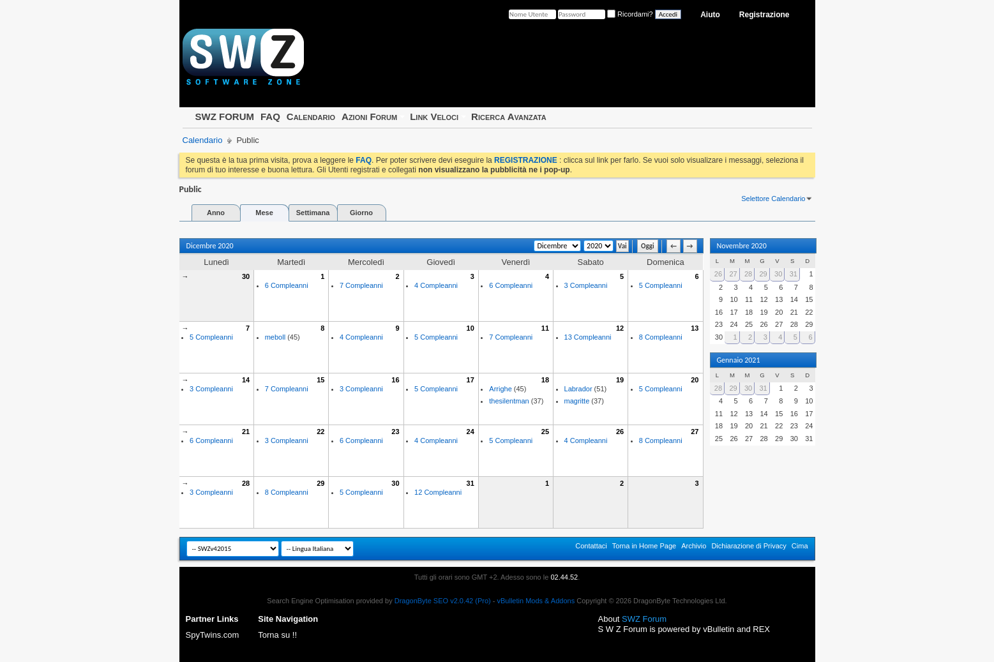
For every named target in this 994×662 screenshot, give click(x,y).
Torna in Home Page (644, 546)
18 (545, 380)
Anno (216, 212)
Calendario (311, 116)
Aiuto (710, 14)
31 (470, 483)
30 (246, 276)
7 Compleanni (361, 285)
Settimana (313, 212)
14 (246, 380)
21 (246, 431)
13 (694, 328)
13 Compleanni (588, 337)
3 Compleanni (586, 285)
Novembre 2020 (742, 245)
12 (620, 328)
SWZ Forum (644, 619)
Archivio (693, 546)
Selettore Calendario (773, 198)
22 (320, 431)
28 (246, 483)
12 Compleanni (438, 492)
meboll (275, 337)
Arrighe (500, 389)
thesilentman (509, 401)
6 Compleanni (286, 285)
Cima (800, 546)
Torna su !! (277, 635)
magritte (577, 401)
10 (470, 328)
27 (694, 431)
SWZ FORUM (224, 116)
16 (395, 380)
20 (694, 380)
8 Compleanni (660, 337)
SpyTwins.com (212, 635)
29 (320, 483)
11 (545, 328)
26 (620, 431)
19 (620, 380)
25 (545, 431)
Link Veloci (434, 116)
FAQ (270, 116)
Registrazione (764, 14)
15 (320, 380)
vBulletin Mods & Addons (536, 601)
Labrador (578, 389)
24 (470, 431)
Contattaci (591, 546)
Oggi (647, 246)
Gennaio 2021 (738, 360)
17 (470, 380)
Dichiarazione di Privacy (748, 546)
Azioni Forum (369, 116)
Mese (264, 212)
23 (395, 431)
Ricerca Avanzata (508, 116)
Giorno (361, 212)
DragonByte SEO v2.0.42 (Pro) (443, 601)
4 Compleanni (436, 285)
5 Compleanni (660, 285)
